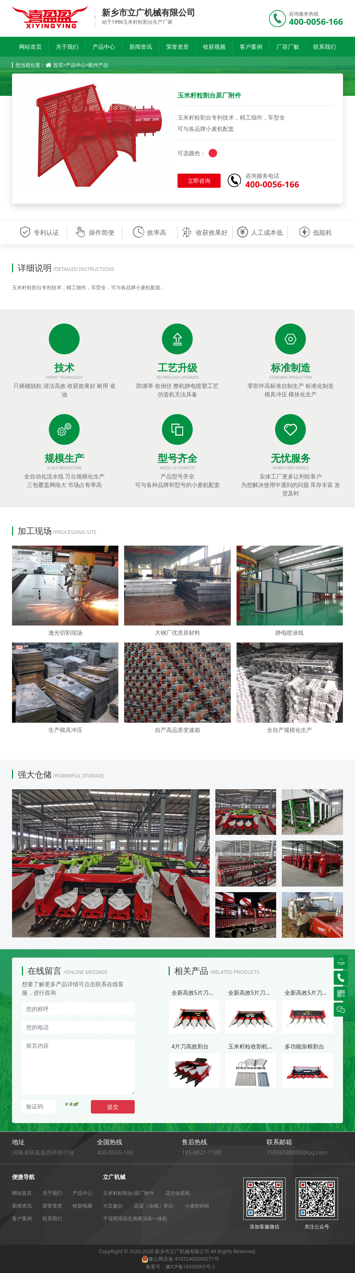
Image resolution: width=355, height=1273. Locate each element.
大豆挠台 (113, 1205)
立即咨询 (199, 181)
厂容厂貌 (288, 47)
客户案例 (251, 47)
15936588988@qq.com (297, 1152)
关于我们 (67, 47)
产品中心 (104, 47)
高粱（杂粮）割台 (154, 1205)
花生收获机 (177, 1193)
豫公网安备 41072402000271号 (184, 1258)
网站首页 (30, 47)
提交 (112, 1107)
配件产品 (98, 65)
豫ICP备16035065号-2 (190, 1266)
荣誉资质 (177, 47)
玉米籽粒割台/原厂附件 (128, 1193)
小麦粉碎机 (197, 1205)
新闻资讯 (140, 47)
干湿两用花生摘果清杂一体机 (135, 1218)
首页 (58, 65)
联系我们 (324, 47)
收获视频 (214, 47)
